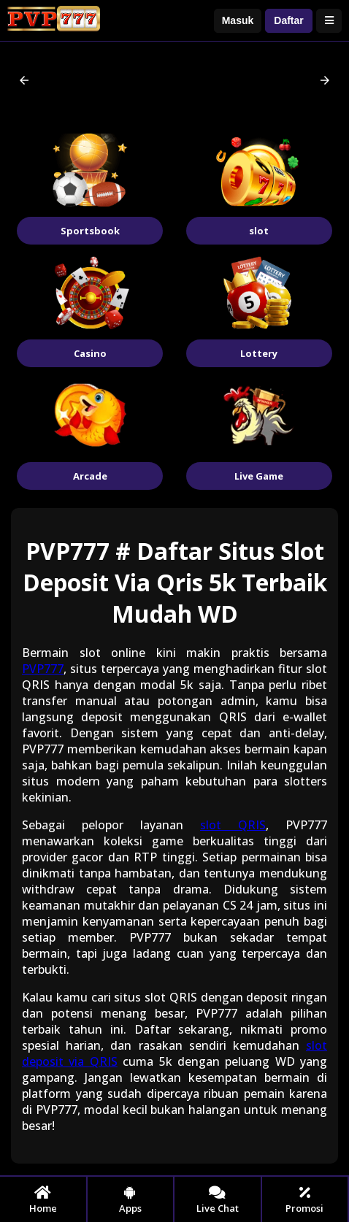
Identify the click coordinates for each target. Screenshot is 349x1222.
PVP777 (43, 669)
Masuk (238, 20)
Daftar (288, 20)
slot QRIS (233, 825)
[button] (24, 80)
